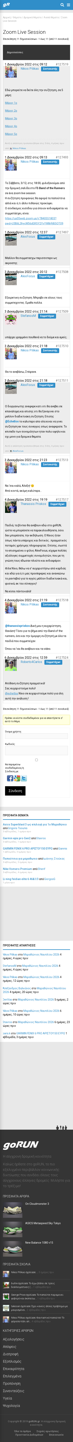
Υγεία (7, 1398)
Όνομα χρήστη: (13, 731)
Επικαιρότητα (13, 1369)
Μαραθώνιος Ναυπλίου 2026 (41, 954)
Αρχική (7, 17)
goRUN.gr (34, 1421)
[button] (10, 780)
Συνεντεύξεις (13, 1391)
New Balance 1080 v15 (39, 1242)
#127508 (62, 272)
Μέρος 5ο (11, 134)
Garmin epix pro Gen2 (17, 838)
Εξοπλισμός (12, 1361)
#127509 (62, 311)
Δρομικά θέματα (32, 17)
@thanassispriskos (17, 625)
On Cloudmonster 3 (37, 1203)
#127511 (62, 380)
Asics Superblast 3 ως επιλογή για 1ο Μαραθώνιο (35, 824)
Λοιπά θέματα (51, 17)
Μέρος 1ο (11, 102)
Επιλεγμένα (12, 1376)
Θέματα (17, 17)
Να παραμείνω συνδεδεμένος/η (14, 766)
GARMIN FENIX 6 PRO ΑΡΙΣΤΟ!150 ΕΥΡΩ (28, 848)
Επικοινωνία (56, 1434)
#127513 (62, 460)
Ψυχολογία (11, 1406)
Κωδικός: (10, 744)
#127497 (62, 232)
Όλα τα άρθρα (22, 1431)
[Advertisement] (29, 914)
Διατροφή (10, 1354)
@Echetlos (12, 421)
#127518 (62, 600)
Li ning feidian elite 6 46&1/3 (21, 879)
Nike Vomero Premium (17, 868)
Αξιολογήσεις (13, 1339)
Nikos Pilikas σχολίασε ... (24, 1272)
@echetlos (11, 693)
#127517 (62, 499)
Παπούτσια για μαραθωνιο (20, 858)
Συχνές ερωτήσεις (48, 1431)
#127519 (62, 64)
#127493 (62, 157)
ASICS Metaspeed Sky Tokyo (43, 1223)
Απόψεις (9, 1347)
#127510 (62, 346)
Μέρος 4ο (11, 126)
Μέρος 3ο (11, 118)
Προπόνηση (11, 1383)
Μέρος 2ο (11, 110)
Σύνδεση (15, 791)
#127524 (62, 657)
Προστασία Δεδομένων (29, 1434)
